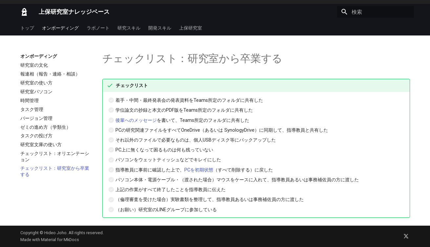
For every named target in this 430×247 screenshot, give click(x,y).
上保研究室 (190, 28)
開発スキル (159, 28)
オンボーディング (60, 28)
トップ (27, 28)
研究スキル (128, 28)
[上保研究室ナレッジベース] (24, 11)
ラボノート (98, 28)
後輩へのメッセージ (136, 120)
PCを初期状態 (198, 170)
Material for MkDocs (60, 239)
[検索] (375, 12)
